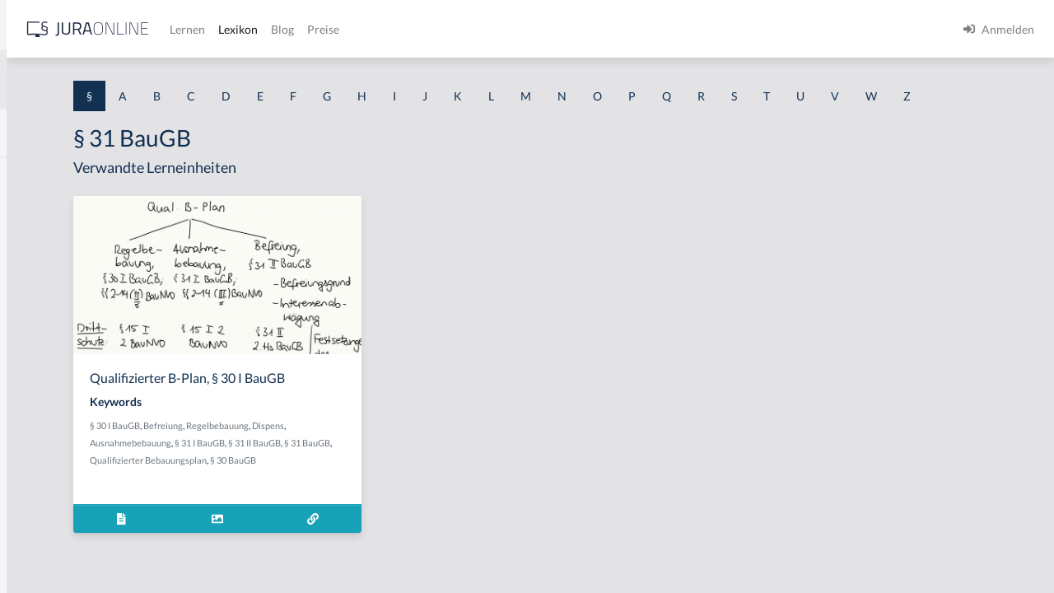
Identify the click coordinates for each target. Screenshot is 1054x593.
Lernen (444, 29)
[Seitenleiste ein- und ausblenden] (237, 25)
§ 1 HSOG (38, 323)
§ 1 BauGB (39, 212)
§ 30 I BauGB (317, 456)
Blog (539, 29)
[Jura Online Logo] (345, 29)
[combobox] (131, 79)
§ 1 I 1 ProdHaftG (57, 360)
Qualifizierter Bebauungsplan (393, 490)
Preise (580, 29)
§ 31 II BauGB (457, 473)
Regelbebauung (420, 456)
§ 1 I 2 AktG (42, 397)
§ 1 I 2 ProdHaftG (57, 434)
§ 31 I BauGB (402, 473)
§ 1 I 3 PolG (42, 472)
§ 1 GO (30, 249)
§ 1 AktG (35, 175)
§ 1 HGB (34, 286)
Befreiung (365, 456)
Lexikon (495, 29)
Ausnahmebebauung (333, 473)
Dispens (471, 456)
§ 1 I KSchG (42, 509)
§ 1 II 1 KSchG (48, 546)
